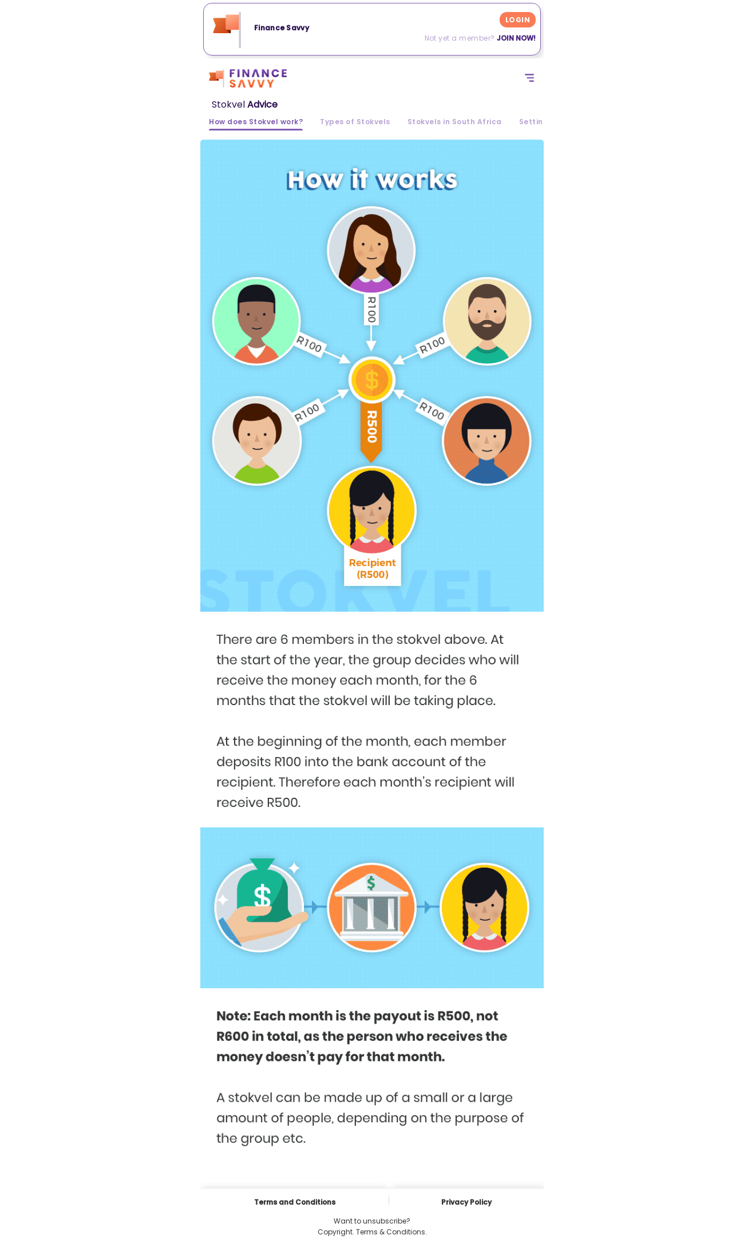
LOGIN (517, 20)
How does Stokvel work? (256, 122)
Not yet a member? (480, 38)
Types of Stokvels (355, 122)
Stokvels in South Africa (454, 122)
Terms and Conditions (294, 1201)
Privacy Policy (466, 1202)
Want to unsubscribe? (372, 1221)
